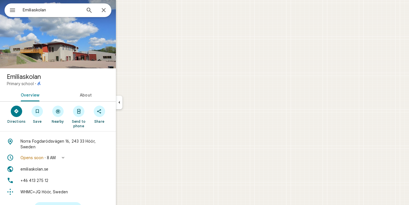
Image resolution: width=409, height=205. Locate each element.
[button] (78, 157)
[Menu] (10, 10)
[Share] (119, 114)
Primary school (40, 83)
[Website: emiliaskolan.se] (78, 169)
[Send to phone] (99, 116)
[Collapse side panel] (139, 102)
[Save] (57, 114)
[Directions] (37, 114)
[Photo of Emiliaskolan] (78, 34)
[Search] (109, 10)
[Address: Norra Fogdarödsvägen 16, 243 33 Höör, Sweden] (78, 144)
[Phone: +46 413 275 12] (78, 180)
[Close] (124, 10)
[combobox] (67, 10)
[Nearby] (78, 114)
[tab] (49, 94)
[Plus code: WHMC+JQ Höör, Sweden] (78, 192)
